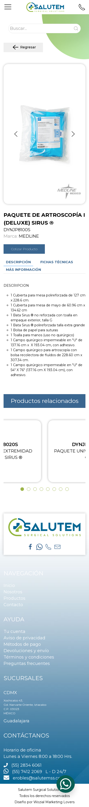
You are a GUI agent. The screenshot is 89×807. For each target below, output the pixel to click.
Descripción (18, 262)
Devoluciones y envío (26, 650)
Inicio (9, 585)
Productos (14, 598)
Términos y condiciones (29, 657)
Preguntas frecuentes (27, 663)
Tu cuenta (14, 631)
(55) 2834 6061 (26, 765)
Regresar (23, 47)
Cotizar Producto (24, 249)
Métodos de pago (22, 644)
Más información (23, 269)
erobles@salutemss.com (34, 778)
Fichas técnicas (56, 262)
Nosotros (13, 592)
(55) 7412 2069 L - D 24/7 (35, 771)
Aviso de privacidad (24, 638)
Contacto (13, 604)
